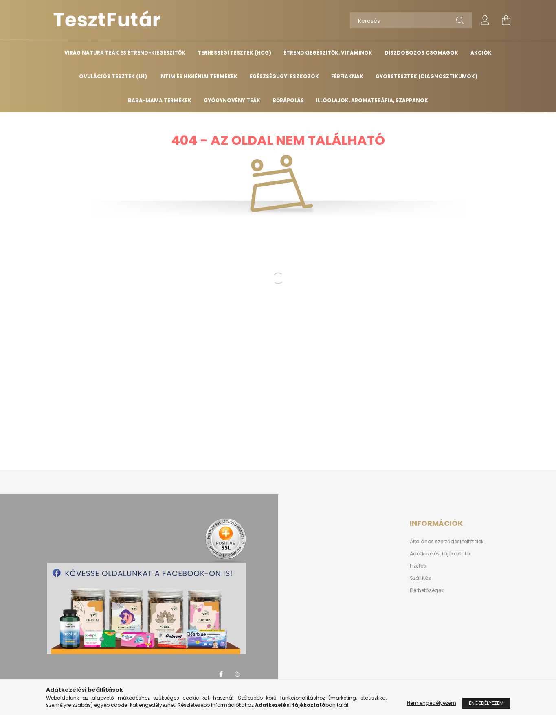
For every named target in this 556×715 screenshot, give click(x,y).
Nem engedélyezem (431, 703)
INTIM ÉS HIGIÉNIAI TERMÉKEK (198, 76)
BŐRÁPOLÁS (288, 100)
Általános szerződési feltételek (446, 541)
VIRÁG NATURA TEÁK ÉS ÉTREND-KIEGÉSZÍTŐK (124, 52)
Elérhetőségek (427, 590)
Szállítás (420, 578)
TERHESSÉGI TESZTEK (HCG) (234, 52)
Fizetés (418, 566)
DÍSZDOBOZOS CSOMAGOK (421, 52)
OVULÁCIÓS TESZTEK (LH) (113, 76)
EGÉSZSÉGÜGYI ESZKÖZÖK (284, 76)
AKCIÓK (481, 52)
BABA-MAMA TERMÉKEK (159, 100)
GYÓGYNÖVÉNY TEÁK (232, 100)
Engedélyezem (486, 703)
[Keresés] (411, 20)
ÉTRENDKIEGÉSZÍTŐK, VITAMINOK (327, 52)
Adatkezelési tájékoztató (440, 554)
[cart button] (506, 20)
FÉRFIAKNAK (347, 76)
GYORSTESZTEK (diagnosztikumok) (426, 76)
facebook (221, 674)
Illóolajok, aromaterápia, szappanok (372, 100)
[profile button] (485, 20)
